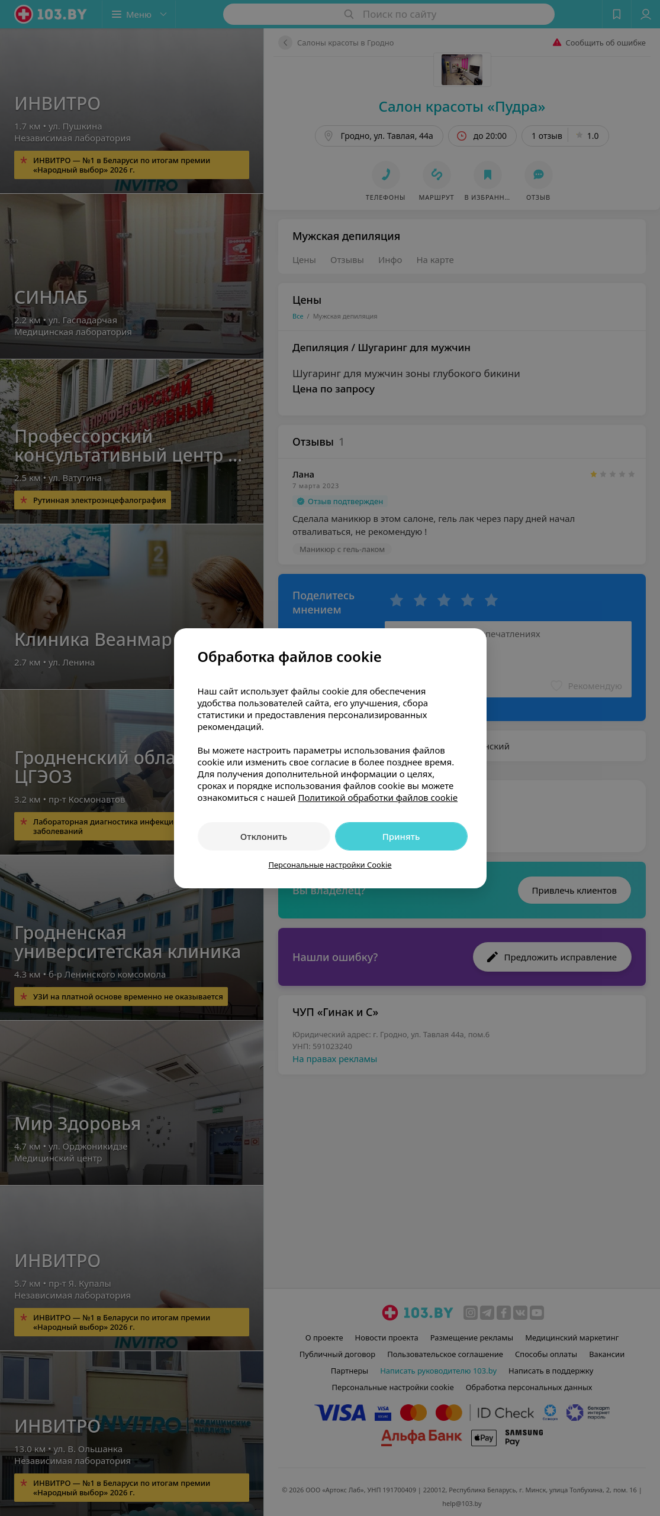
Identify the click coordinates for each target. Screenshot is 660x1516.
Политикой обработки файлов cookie (378, 797)
